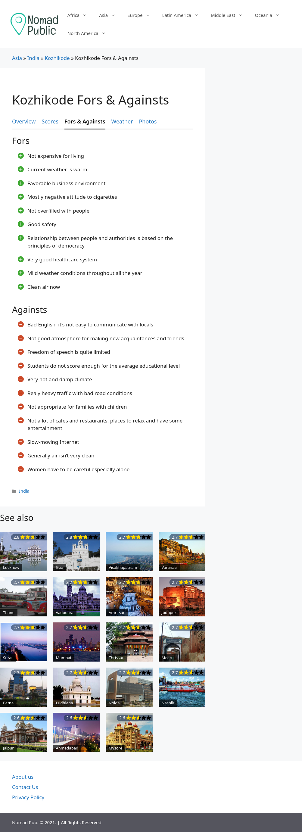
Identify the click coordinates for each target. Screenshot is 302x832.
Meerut (168, 657)
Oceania (270, 15)
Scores (50, 121)
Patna (8, 703)
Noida (114, 703)
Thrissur (116, 657)
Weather (122, 121)
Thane (8, 612)
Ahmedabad (67, 748)
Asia (110, 15)
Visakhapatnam (123, 567)
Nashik (168, 703)
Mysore (115, 748)
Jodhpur (169, 612)
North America (89, 33)
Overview (24, 121)
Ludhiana (64, 703)
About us (22, 776)
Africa (80, 15)
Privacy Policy (28, 797)
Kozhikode (57, 58)
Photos (148, 121)
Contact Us (25, 787)
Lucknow (11, 567)
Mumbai (63, 657)
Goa (60, 567)
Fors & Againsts (84, 121)
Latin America (183, 15)
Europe (141, 15)
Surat (8, 657)
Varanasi (169, 567)
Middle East (230, 15)
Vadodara (64, 612)
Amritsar (117, 612)
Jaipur (8, 748)
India (33, 58)
